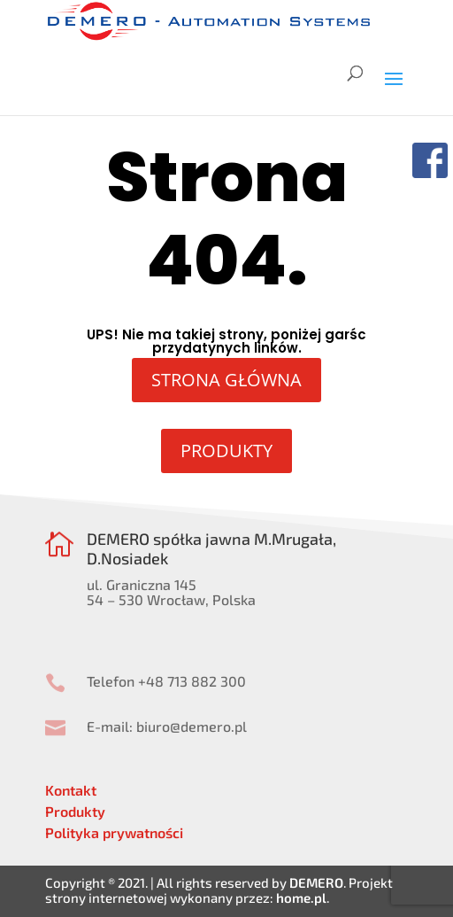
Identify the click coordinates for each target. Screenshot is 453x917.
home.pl (301, 897)
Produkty (75, 811)
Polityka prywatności (114, 832)
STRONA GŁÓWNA (226, 380)
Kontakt (70, 789)
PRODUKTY (226, 450)
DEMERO (316, 882)
